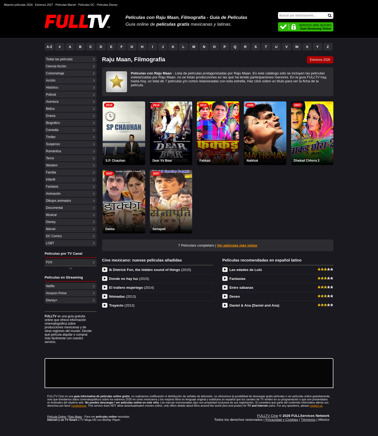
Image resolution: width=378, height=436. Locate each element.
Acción (50, 80)
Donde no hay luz (129, 279)
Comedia (52, 130)
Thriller (51, 137)
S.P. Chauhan (115, 160)
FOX (49, 262)
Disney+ (51, 300)
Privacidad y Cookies (281, 420)
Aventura (52, 101)
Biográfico (53, 123)
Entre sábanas (241, 288)
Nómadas (122, 296)
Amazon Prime (56, 293)
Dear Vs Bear (162, 160)
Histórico (52, 87)
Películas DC (86, 4)
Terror (50, 158)
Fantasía (52, 186)
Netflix (50, 286)
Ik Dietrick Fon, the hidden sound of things (150, 270)
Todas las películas (59, 59)
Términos (308, 420)
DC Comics (54, 236)
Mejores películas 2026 (18, 4)
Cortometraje (55, 73)
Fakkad (205, 160)
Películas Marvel (65, 4)
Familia (51, 172)
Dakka (109, 229)
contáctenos (78, 405)
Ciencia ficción (56, 66)
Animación (53, 193)
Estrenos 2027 (44, 4)
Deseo (234, 296)
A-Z (49, 47)
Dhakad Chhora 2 (307, 160)
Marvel (50, 229)
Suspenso (53, 144)
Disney (51, 222)
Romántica (53, 151)
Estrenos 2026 (320, 60)
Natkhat (252, 160)
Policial (51, 94)
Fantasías (237, 279)
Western (51, 165)
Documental (54, 208)
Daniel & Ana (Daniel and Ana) (254, 305)
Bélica (50, 109)
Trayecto (122, 305)
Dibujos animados (58, 201)
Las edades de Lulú (245, 270)
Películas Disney (107, 4)
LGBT (50, 243)
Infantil (50, 179)
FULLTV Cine (267, 416)
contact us (316, 405)
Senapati (159, 229)
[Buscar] (305, 15)
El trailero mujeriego (131, 288)
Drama (50, 116)
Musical (51, 215)
